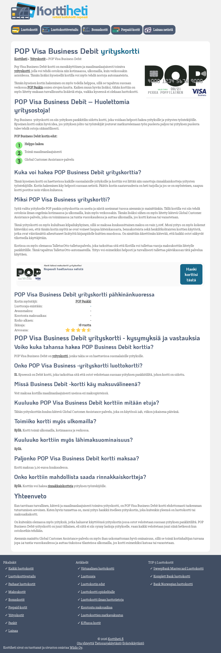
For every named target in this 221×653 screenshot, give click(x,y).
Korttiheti (20, 59)
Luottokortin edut (93, 584)
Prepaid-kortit (130, 30)
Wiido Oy (76, 647)
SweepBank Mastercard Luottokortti (178, 568)
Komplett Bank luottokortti (171, 576)
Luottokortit (29, 30)
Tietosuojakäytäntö (108, 643)
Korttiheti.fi (115, 639)
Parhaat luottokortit (21, 584)
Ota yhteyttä (85, 643)
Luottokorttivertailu (64, 30)
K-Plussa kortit (91, 623)
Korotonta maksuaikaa (96, 607)
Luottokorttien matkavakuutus (102, 615)
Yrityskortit (38, 59)
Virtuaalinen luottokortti (97, 568)
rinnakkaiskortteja (60, 486)
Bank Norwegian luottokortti (173, 584)
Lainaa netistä (163, 30)
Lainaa (13, 631)
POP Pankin (35, 87)
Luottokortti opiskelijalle (98, 592)
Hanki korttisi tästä (191, 274)
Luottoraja (88, 576)
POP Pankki (83, 301)
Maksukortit (17, 592)
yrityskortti (22, 71)
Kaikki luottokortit (21, 568)
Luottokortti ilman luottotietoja (102, 600)
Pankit (12, 623)
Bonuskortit (100, 30)
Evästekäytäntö (133, 643)
